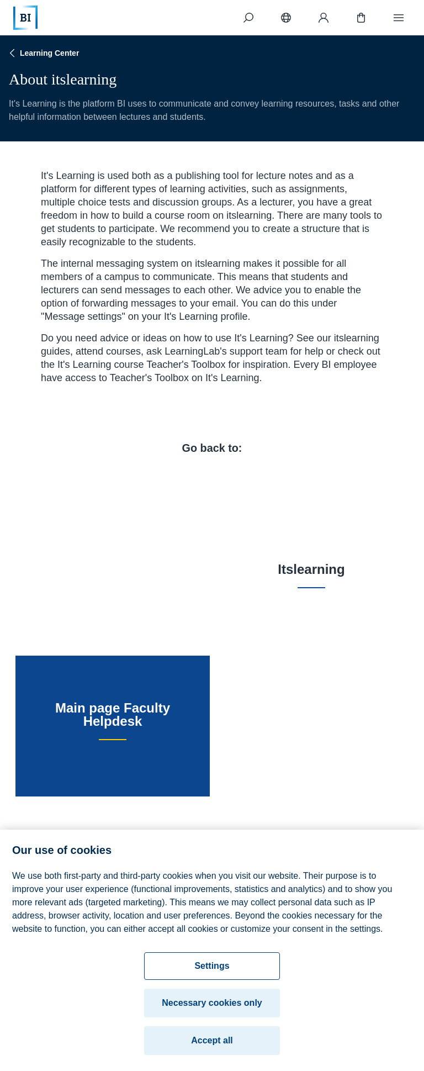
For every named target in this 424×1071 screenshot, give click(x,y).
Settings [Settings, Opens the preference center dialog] (211, 972)
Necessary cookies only (212, 1009)
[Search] (248, 18)
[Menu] (398, 18)
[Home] (25, 18)
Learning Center (43, 53)
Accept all (212, 1046)
